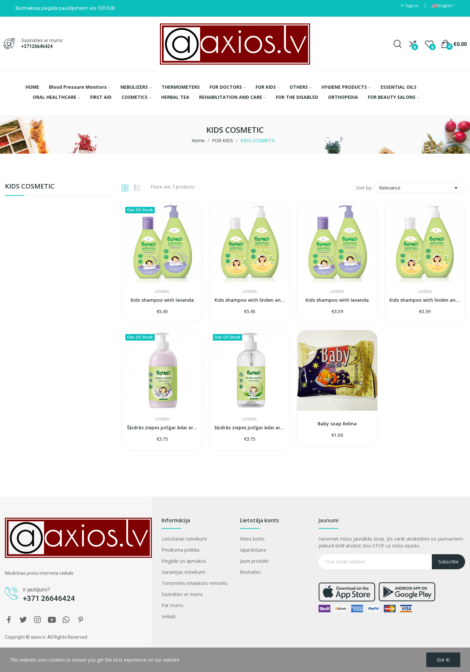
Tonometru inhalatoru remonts (194, 583)
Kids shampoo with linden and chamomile (249, 300)
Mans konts (252, 539)
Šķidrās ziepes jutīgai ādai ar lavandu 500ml (162, 427)
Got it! (443, 660)
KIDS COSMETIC (30, 187)
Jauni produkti (254, 561)
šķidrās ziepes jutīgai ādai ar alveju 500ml (249, 427)
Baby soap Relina (337, 423)
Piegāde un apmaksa (184, 561)
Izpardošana (253, 550)
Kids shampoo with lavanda (162, 300)
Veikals (169, 616)
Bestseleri (250, 572)
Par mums (172, 605)
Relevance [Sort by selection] (419, 188)
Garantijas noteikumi (183, 572)
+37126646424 (37, 46)
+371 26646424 (49, 598)
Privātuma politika (180, 550)
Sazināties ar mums (182, 594)
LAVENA (162, 292)
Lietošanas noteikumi (184, 539)
